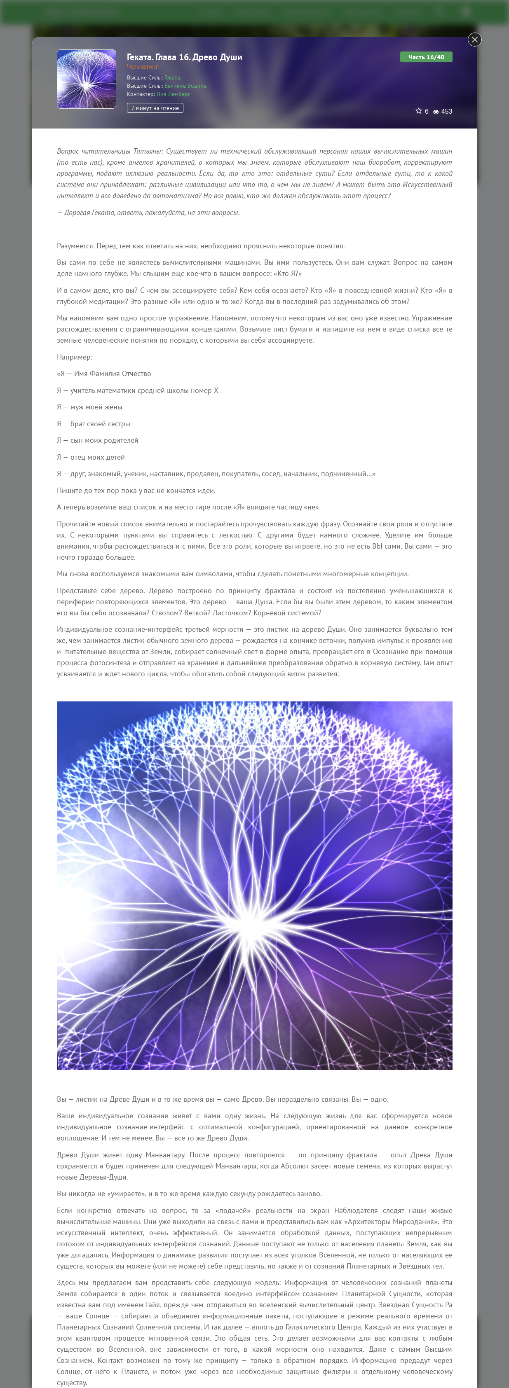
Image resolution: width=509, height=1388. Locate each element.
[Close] (475, 40)
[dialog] (254, 694)
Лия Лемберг (173, 94)
